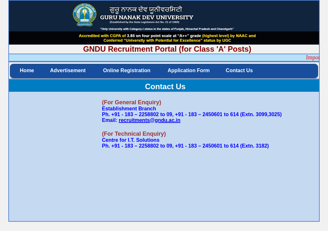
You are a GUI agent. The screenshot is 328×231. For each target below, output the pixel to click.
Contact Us (239, 70)
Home (27, 70)
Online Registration (126, 70)
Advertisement (68, 70)
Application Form (187, 70)
